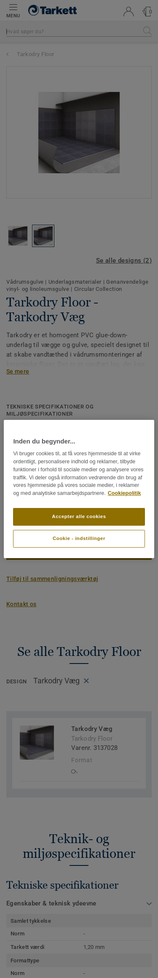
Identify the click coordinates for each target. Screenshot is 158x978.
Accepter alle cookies (79, 516)
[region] (79, 489)
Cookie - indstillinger (79, 538)
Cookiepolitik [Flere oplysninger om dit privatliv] (124, 493)
